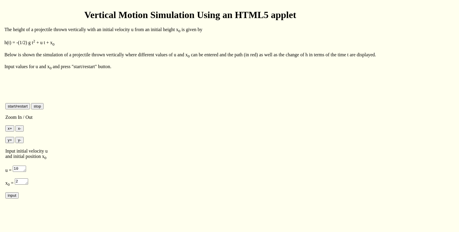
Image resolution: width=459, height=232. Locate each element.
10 (20, 168)
